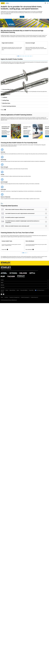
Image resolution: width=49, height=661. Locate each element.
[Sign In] (45, 3)
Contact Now (5, 249)
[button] (45, 0)
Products (3, 109)
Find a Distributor (30, 249)
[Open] (46, 209)
